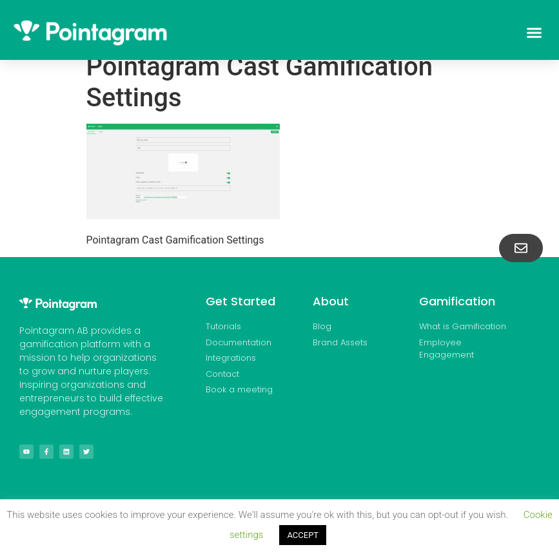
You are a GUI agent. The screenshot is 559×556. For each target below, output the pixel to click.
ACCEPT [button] (303, 535)
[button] (534, 33)
